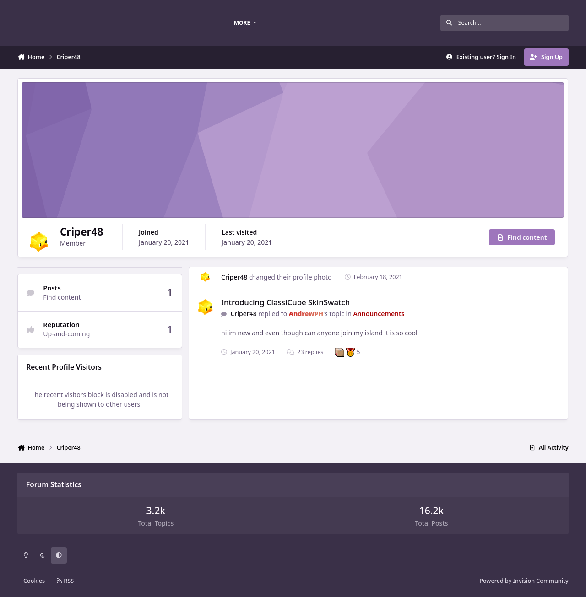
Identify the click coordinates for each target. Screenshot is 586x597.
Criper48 (234, 277)
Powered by (523, 581)
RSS (65, 581)
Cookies (34, 581)
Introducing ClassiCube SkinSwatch (285, 302)
